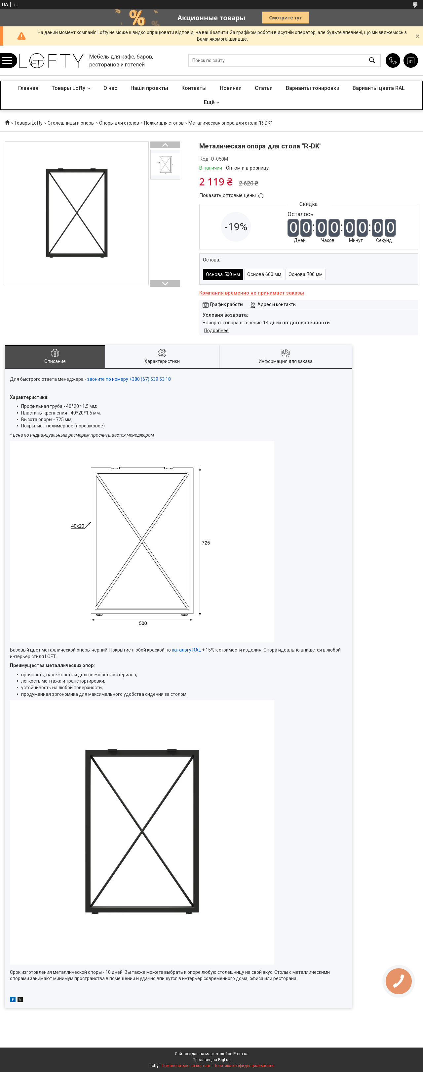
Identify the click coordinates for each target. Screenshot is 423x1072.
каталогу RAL (186, 650)
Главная (28, 88)
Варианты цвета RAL (379, 88)
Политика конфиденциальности (243, 1065)
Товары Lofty (68, 88)
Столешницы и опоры (71, 123)
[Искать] (372, 61)
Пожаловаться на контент (186, 1065)
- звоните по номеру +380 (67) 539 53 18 (128, 379)
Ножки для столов (164, 123)
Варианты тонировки (312, 88)
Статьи (264, 88)
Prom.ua (241, 1054)
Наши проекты (149, 88)
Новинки (231, 88)
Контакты (194, 88)
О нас (110, 88)
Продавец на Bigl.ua (212, 1059)
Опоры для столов (119, 123)
